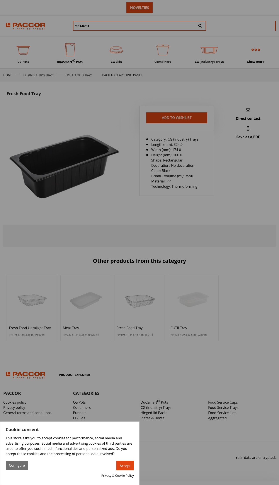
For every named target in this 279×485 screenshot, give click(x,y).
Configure (17, 465)
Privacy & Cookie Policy (117, 475)
